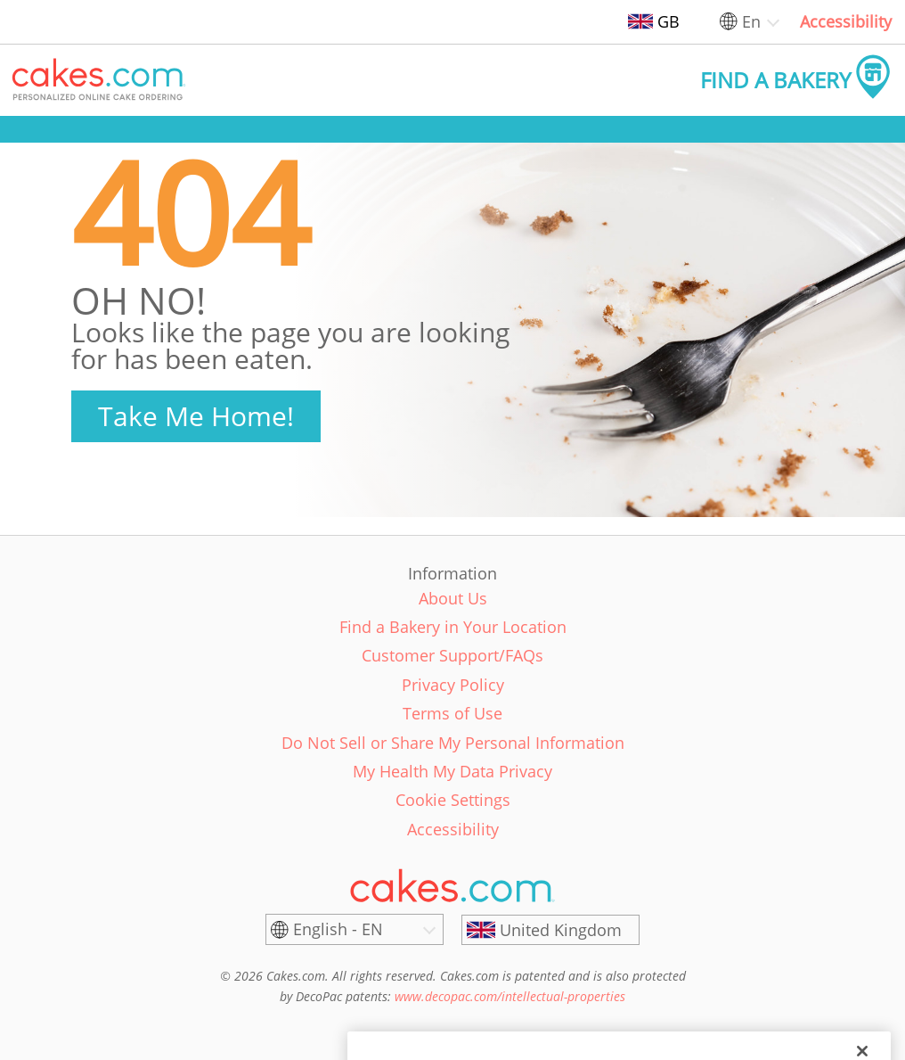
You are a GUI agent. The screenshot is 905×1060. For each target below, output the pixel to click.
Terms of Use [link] (452, 713)
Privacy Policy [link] (453, 684)
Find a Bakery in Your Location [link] (453, 626)
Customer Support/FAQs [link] (452, 655)
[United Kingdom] (550, 930)
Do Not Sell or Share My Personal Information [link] (452, 742)
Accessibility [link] (846, 21)
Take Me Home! (196, 416)
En (751, 21)
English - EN (338, 929)
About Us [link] (453, 598)
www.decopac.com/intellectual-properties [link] (510, 996)
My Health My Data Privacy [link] (452, 771)
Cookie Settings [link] (452, 799)
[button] (99, 80)
